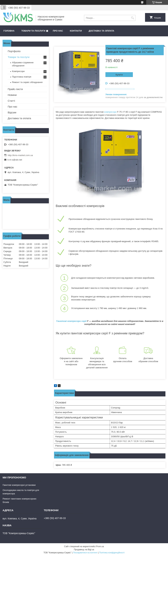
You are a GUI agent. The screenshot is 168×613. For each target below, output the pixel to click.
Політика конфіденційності (112, 552)
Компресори (18, 71)
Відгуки (12, 112)
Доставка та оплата (101, 30)
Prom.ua (100, 546)
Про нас (58, 30)
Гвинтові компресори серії (71, 321)
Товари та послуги (33, 30)
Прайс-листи (15, 89)
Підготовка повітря (21, 76)
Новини (12, 94)
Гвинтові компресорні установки (19, 485)
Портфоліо (14, 51)
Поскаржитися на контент (85, 552)
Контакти (76, 30)
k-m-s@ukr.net (15, 159)
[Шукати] (132, 18)
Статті (11, 100)
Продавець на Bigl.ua (84, 549)
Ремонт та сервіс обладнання (27, 82)
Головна (8, 30)
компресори (110, 112)
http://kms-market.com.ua (20, 155)
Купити (119, 74)
